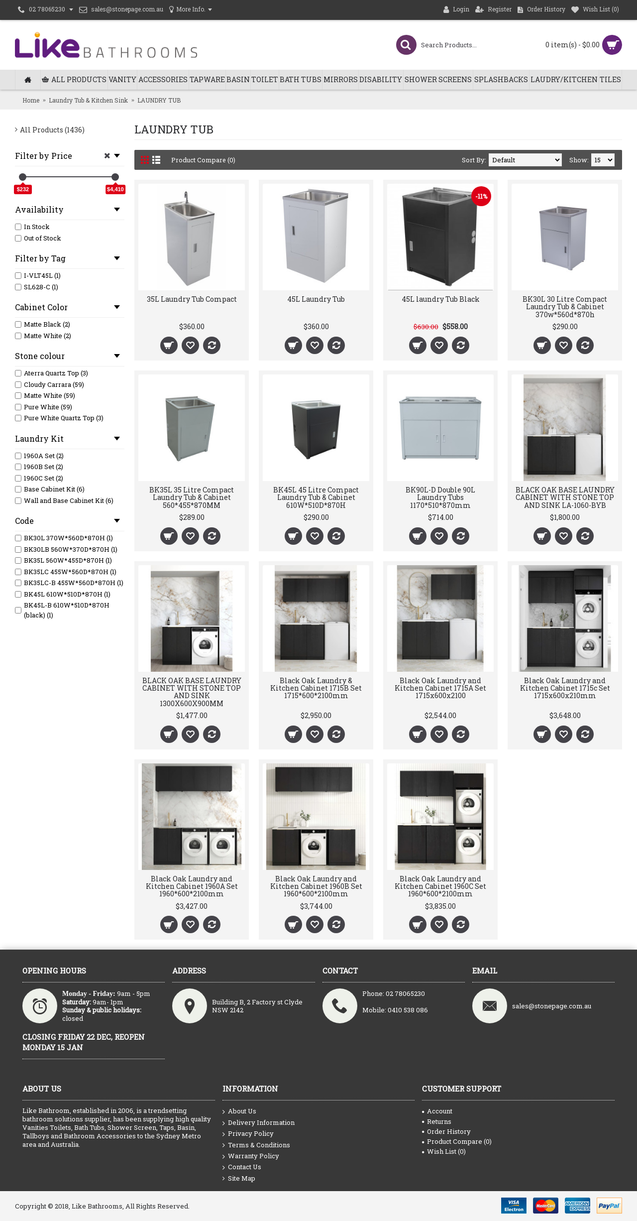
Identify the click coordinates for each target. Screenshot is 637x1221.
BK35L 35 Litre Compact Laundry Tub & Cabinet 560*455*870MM (191, 497)
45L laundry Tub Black (441, 299)
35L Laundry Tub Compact (192, 299)
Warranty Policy (250, 1156)
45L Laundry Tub (316, 299)
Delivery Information (258, 1123)
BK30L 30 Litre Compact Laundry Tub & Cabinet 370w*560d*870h (565, 306)
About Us (239, 1111)
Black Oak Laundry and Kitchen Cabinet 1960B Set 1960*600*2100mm (316, 886)
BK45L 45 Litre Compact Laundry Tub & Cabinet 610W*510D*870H (316, 497)
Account (437, 1110)
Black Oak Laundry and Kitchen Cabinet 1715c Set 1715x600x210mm (565, 688)
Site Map (238, 1178)
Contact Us (241, 1167)
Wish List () (444, 1151)
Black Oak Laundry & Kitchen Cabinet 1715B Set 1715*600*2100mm (316, 688)
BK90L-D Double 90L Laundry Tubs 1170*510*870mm (440, 497)
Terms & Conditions (256, 1145)
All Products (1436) (52, 129)
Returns (436, 1121)
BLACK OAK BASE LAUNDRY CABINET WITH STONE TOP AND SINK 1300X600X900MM (191, 692)
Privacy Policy (248, 1134)
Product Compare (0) (203, 159)
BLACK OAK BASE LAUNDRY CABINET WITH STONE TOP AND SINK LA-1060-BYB (565, 497)
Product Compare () (457, 1141)
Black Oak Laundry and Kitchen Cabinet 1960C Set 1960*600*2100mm (440, 886)
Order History (446, 1131)
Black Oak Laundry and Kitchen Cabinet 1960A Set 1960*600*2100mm (192, 886)
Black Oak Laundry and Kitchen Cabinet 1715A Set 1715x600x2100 (440, 688)
